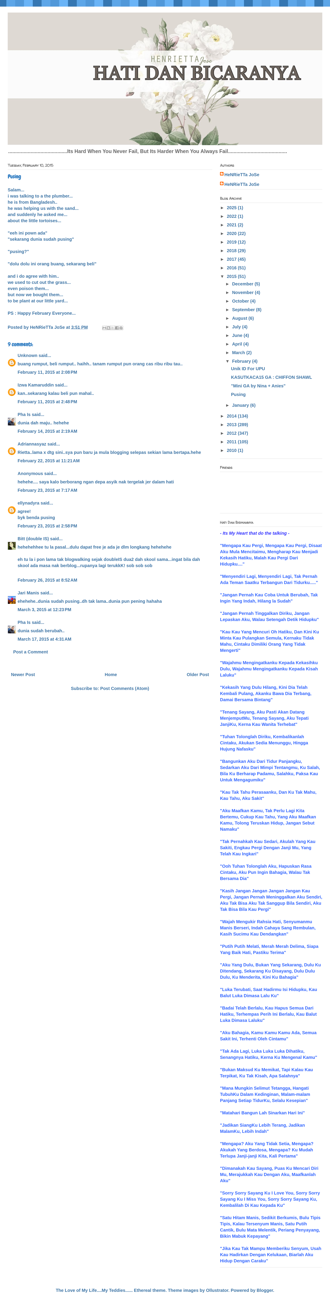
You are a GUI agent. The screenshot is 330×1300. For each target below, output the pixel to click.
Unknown (27, 355)
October (241, 301)
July (237, 326)
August (240, 318)
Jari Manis (28, 592)
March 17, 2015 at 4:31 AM (44, 639)
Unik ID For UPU (248, 368)
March (239, 352)
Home (111, 674)
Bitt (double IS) (33, 538)
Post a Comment (30, 651)
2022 (232, 216)
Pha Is (24, 414)
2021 (232, 224)
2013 (232, 424)
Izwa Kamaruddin (36, 385)
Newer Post (23, 674)
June (238, 335)
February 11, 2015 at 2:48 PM (47, 401)
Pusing (238, 394)
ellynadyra (28, 503)
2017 (232, 259)
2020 (232, 233)
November (243, 292)
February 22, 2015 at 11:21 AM (49, 460)
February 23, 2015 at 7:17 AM (47, 490)
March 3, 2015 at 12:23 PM (44, 609)
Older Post (198, 674)
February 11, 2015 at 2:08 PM (47, 372)
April (237, 344)
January (241, 405)
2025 (232, 207)
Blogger (265, 1290)
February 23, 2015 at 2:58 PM (47, 525)
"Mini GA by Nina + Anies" (258, 385)
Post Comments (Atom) (124, 688)
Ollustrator (217, 1290)
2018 (232, 250)
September (244, 309)
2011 (232, 441)
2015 (232, 276)
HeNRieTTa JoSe (241, 174)
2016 (232, 267)
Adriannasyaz (32, 444)
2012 (232, 433)
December (243, 283)
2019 (232, 242)
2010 (232, 450)
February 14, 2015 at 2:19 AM (47, 431)
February (242, 361)
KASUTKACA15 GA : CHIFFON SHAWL (271, 377)
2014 (232, 416)
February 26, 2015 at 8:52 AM (47, 580)
